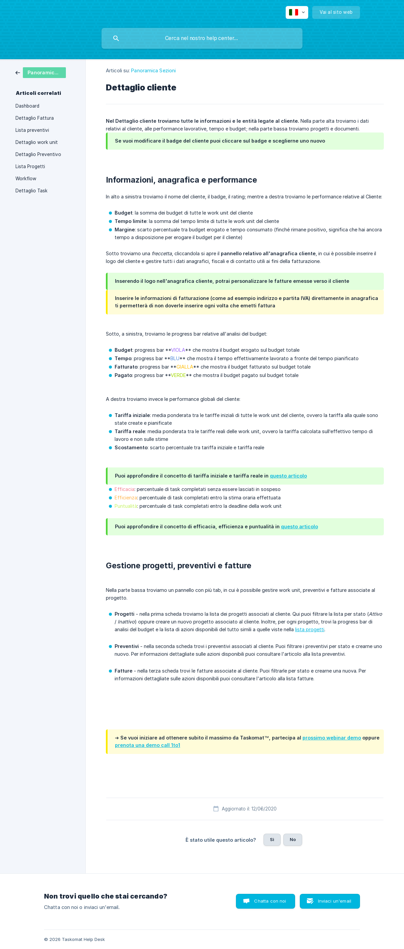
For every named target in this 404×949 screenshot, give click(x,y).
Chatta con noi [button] (270, 901)
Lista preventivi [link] (32, 130)
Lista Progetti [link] (30, 166)
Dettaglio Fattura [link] (34, 118)
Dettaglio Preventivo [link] (38, 154)
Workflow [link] (25, 178)
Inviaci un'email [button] (334, 901)
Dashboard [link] (27, 106)
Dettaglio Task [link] (31, 190)
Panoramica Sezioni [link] (153, 70)
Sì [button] (272, 839)
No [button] (293, 839)
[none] (297, 12)
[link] (40, 72)
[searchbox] (202, 38)
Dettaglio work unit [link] (36, 142)
